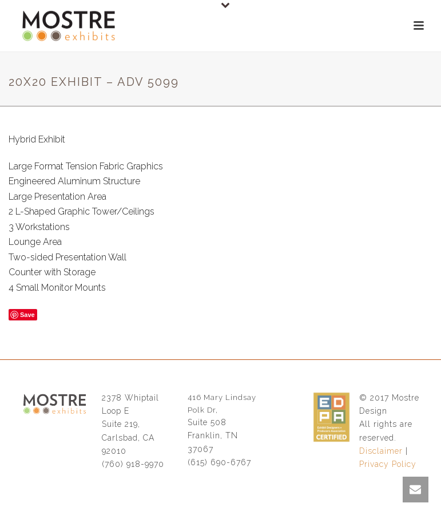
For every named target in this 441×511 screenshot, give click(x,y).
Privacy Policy (387, 464)
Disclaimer (381, 450)
